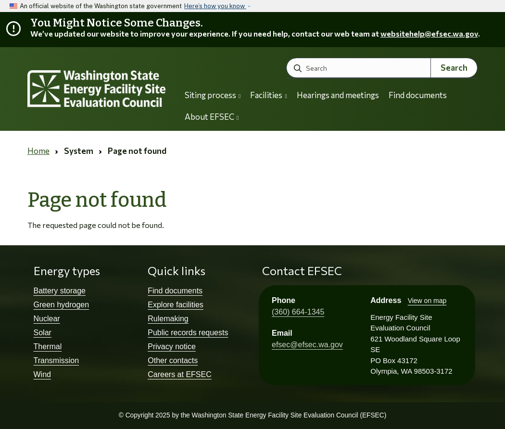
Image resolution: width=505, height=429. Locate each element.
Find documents (418, 95)
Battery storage (60, 291)
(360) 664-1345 (298, 312)
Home (38, 151)
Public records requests (188, 332)
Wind (42, 374)
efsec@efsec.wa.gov (307, 345)
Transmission (56, 360)
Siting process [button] (212, 95)
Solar (42, 332)
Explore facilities (175, 305)
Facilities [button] (268, 95)
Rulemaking (168, 319)
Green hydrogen (61, 305)
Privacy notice (172, 346)
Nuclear (47, 319)
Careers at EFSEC (179, 374)
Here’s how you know (215, 6)
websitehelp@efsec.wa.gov (429, 33)
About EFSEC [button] (212, 117)
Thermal (48, 346)
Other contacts (173, 360)
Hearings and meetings (338, 95)
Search (454, 68)
